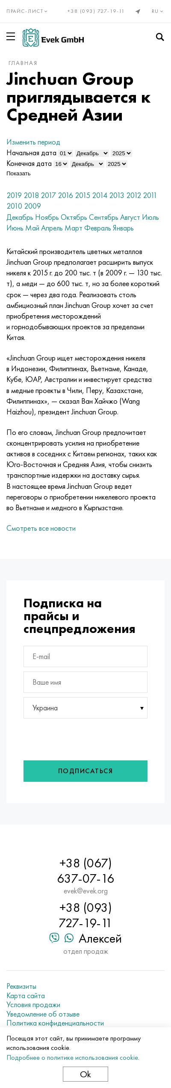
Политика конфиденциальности (55, 1023)
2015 (82, 195)
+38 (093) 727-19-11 (96, 11)
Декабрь (19, 217)
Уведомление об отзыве (43, 1014)
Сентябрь (103, 217)
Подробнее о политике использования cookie (72, 1057)
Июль (150, 217)
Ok (85, 1074)
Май (32, 228)
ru (158, 11)
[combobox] (85, 707)
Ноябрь (47, 217)
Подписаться (85, 770)
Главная (23, 63)
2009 (32, 206)
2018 (31, 195)
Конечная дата (29, 163)
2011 (150, 195)
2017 (48, 195)
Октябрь (74, 217)
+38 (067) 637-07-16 (85, 870)
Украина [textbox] (45, 708)
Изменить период (33, 142)
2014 (99, 195)
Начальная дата (31, 152)
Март (74, 228)
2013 (116, 195)
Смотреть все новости (41, 528)
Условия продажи (33, 1004)
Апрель (52, 228)
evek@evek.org (86, 891)
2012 (133, 195)
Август (130, 217)
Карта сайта (25, 995)
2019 (14, 195)
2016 (65, 195)
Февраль (97, 228)
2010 (14, 206)
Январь (123, 228)
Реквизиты (21, 986)
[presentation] (81, 737)
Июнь (15, 228)
